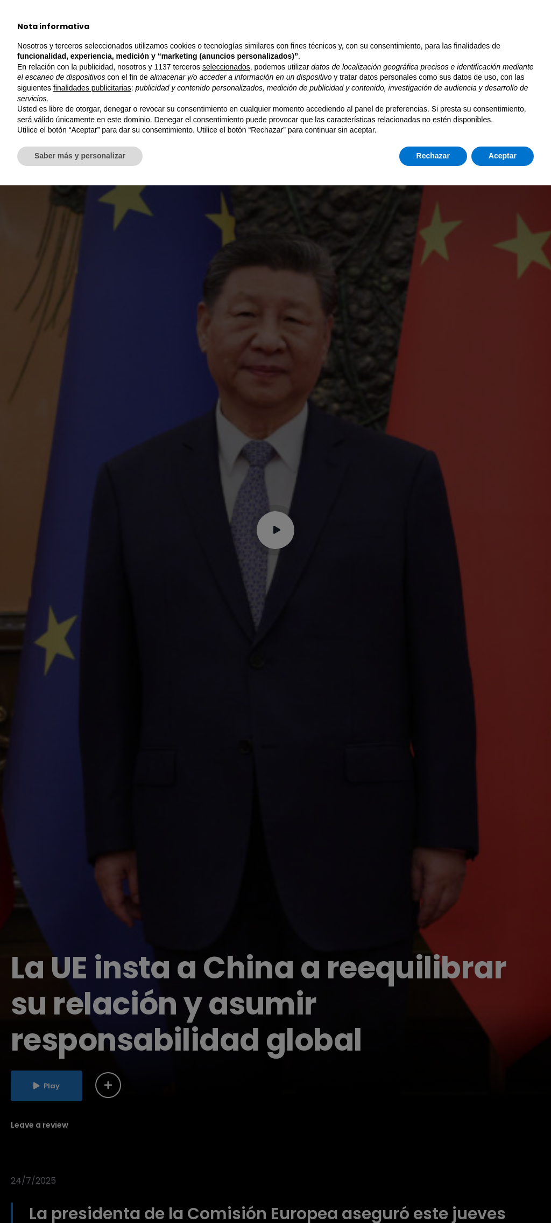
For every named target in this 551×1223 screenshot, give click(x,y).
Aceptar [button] (503, 1193)
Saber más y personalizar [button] (79, 1193)
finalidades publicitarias (92, 1125)
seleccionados (226, 1104)
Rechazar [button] (433, 1193)
